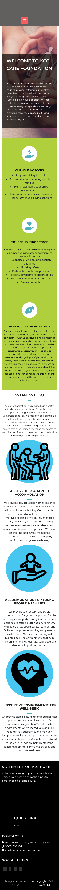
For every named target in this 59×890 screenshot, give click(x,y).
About (17, 825)
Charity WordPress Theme (14, 883)
